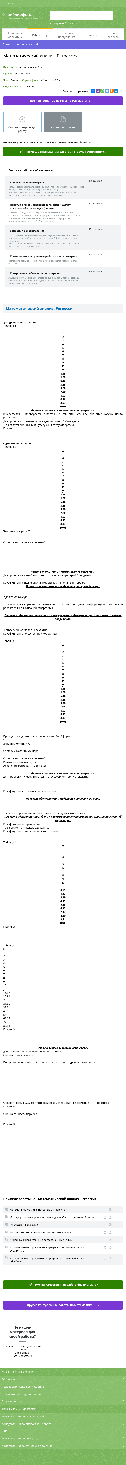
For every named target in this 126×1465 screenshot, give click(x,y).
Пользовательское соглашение (23, 1386)
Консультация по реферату (20, 1438)
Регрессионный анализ (24, 1224)
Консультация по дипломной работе (26, 1424)
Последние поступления (66, 35)
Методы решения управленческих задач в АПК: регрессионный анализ (52, 1217)
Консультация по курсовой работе (25, 1416)
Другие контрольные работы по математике (60, 1305)
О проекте (7, 3)
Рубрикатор (40, 35)
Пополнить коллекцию (14, 35)
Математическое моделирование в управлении (38, 1209)
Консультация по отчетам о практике (27, 1446)
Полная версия (12, 1401)
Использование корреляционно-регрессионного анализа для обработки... (47, 1249)
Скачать (105, 1209)
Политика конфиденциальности (23, 1394)
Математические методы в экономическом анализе (41, 1232)
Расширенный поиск (61, 23)
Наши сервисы (113, 35)
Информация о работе (110, 1209)
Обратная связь (12, 1379)
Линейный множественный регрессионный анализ (41, 1239)
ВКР (4, 1431)
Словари (91, 35)
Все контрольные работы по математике (60, 101)
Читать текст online (63, 127)
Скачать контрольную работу (22, 129)
